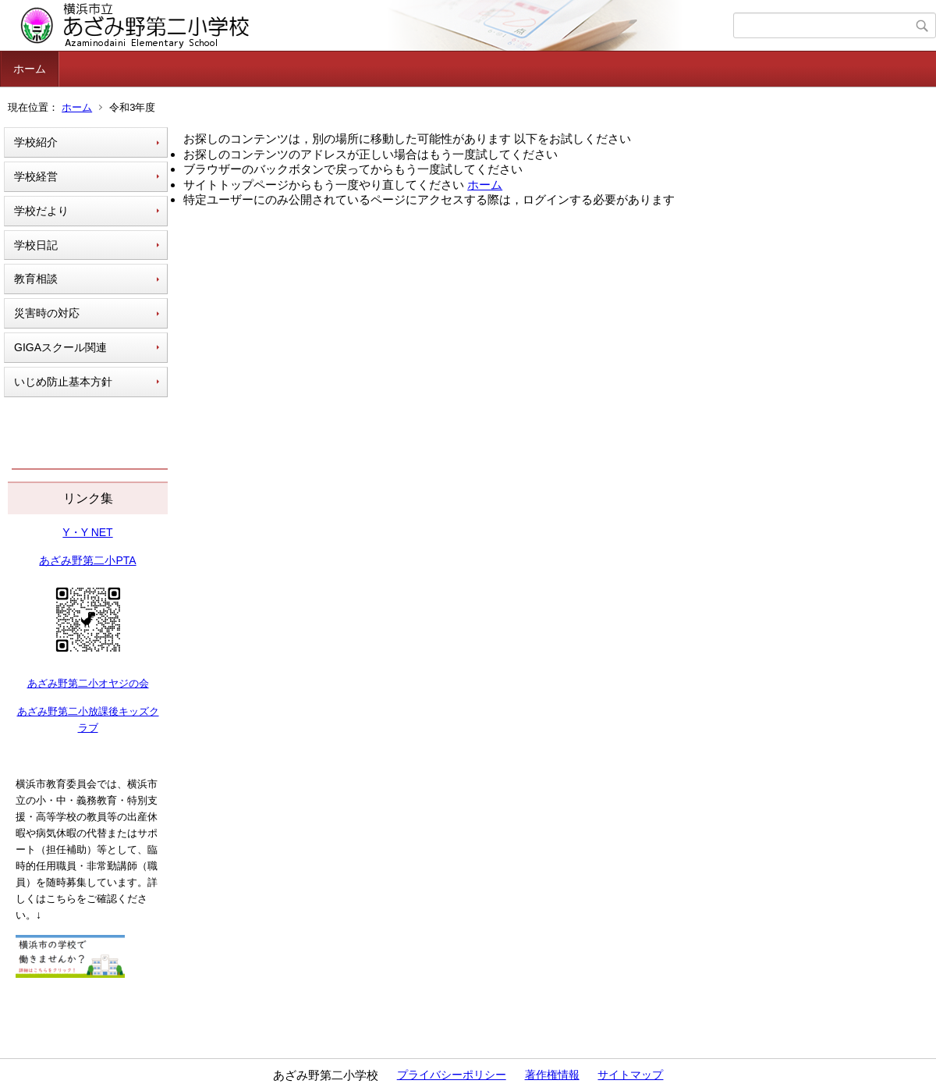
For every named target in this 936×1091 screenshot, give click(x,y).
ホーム (29, 68)
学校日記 (36, 245)
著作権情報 (552, 1074)
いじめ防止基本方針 (63, 381)
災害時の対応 (47, 313)
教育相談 (36, 278)
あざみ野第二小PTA (87, 560)
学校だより (41, 210)
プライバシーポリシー (451, 1074)
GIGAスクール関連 (60, 347)
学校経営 (36, 176)
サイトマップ (630, 1074)
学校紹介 (36, 142)
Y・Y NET (87, 532)
